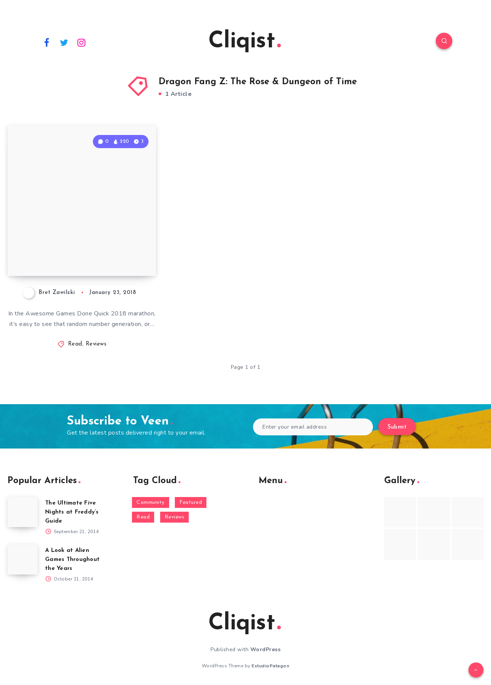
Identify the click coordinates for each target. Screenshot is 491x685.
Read (75, 344)
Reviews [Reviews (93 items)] (175, 517)
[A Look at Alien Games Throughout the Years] (23, 559)
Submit (397, 427)
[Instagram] (81, 42)
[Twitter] (64, 42)
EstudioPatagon (270, 666)
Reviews (96, 344)
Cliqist (244, 41)
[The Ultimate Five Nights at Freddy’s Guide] (23, 512)
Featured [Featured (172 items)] (190, 502)
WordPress (265, 649)
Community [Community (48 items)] (150, 502)
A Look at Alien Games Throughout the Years (72, 559)
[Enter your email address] (313, 426)
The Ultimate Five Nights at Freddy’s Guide (72, 512)
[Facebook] (46, 42)
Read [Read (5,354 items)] (143, 517)
